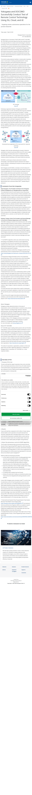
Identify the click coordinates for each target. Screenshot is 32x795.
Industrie (4, 566)
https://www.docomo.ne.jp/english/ (17, 343)
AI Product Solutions (8, 548)
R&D (28, 6)
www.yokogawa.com (18, 323)
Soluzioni (14, 566)
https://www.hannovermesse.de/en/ (16, 298)
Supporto (23, 569)
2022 (24, 6)
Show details (25, 410)
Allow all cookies (16, 414)
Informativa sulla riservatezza (16, 580)
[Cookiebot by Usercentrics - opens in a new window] (25, 376)
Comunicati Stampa (18, 6)
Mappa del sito (16, 581)
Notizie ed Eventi (10, 6)
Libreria (4, 569)
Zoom (16, 106)
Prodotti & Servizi (25, 566)
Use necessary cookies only (16, 418)
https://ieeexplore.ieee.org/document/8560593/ (12, 503)
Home (4, 6)
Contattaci (24, 572)
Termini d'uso (16, 579)
